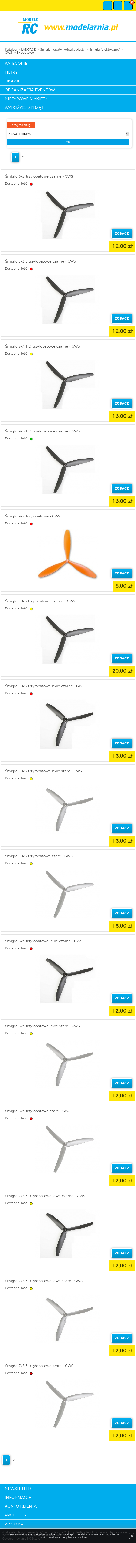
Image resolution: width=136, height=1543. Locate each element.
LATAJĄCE (28, 49)
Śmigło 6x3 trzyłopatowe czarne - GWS (39, 176)
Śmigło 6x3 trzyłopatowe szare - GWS (37, 1111)
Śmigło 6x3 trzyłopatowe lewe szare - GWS (42, 1026)
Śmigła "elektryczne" (104, 49)
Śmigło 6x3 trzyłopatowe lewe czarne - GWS (43, 941)
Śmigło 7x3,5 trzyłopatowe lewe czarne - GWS (45, 1196)
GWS (8, 52)
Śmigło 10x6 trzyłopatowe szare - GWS (39, 856)
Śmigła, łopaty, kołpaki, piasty (62, 49)
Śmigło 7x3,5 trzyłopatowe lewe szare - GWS (44, 1281)
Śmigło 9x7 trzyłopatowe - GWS (32, 516)
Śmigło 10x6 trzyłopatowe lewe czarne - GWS (44, 686)
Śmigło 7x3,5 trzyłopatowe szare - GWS (39, 1366)
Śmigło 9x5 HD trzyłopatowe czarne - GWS (42, 431)
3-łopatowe (25, 52)
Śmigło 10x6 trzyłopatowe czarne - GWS (40, 601)
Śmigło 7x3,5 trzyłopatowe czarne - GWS (40, 261)
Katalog (11, 49)
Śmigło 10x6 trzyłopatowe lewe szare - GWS (43, 771)
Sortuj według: (20, 125)
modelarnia (68, 26)
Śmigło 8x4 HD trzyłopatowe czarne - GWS (42, 346)
